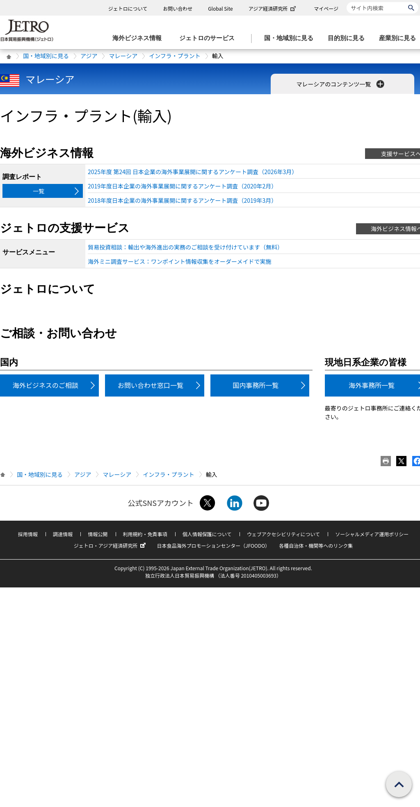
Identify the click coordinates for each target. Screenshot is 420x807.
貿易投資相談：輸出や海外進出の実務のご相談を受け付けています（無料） (185, 247)
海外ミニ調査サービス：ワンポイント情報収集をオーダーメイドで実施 (179, 261)
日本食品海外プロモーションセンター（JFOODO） (213, 545)
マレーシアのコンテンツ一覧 (341, 84)
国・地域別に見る (46, 56)
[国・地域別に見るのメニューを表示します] (291, 38)
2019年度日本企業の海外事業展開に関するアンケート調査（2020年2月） (182, 186)
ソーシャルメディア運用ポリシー (372, 533)
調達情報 (63, 533)
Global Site (220, 8)
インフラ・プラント (175, 56)
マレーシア (123, 56)
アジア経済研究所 (273, 8)
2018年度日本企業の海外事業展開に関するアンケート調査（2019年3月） (182, 200)
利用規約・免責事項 (145, 533)
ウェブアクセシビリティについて (283, 533)
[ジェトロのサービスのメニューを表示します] (209, 38)
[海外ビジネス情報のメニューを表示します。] (139, 38)
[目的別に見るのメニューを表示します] (349, 38)
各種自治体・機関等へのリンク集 (316, 545)
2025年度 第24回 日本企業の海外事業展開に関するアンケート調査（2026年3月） (192, 172)
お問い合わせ (177, 8)
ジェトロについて (128, 8)
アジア (88, 56)
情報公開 (97, 533)
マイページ (326, 8)
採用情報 (28, 533)
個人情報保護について (207, 533)
